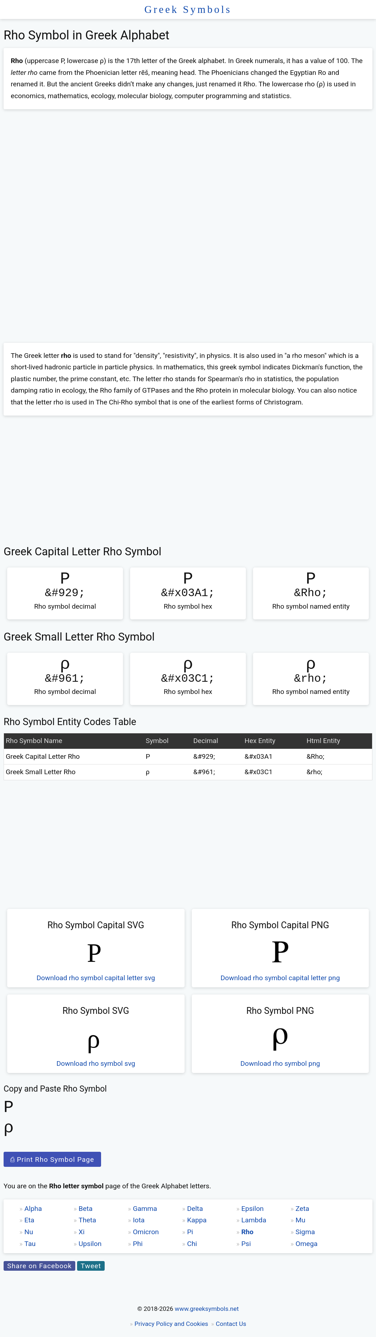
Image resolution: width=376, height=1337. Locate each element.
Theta (87, 1220)
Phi (138, 1244)
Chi (192, 1244)
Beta (85, 1208)
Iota (139, 1220)
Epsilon (252, 1208)
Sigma (305, 1232)
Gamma (145, 1208)
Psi (246, 1244)
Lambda (253, 1220)
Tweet (91, 1266)
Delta (195, 1208)
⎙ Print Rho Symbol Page (52, 1159)
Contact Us (231, 1323)
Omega (307, 1244)
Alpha (33, 1208)
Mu (300, 1220)
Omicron (146, 1232)
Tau (29, 1244)
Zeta (302, 1208)
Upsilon (89, 1244)
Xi (81, 1232)
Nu (28, 1232)
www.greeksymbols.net (207, 1308)
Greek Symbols (188, 9)
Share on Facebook (39, 1266)
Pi (190, 1232)
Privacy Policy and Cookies (171, 1323)
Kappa (196, 1220)
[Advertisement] (188, 167)
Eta (29, 1220)
